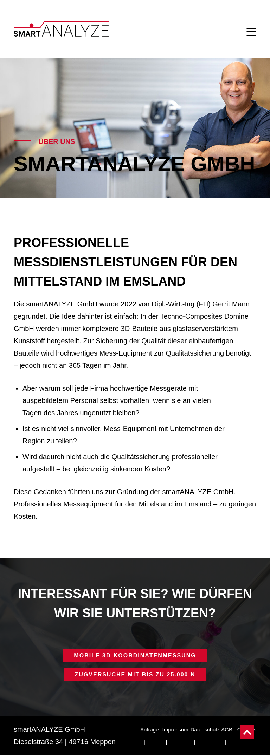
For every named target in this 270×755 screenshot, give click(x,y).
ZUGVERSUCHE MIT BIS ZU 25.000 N (135, 674)
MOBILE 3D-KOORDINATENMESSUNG (135, 655)
